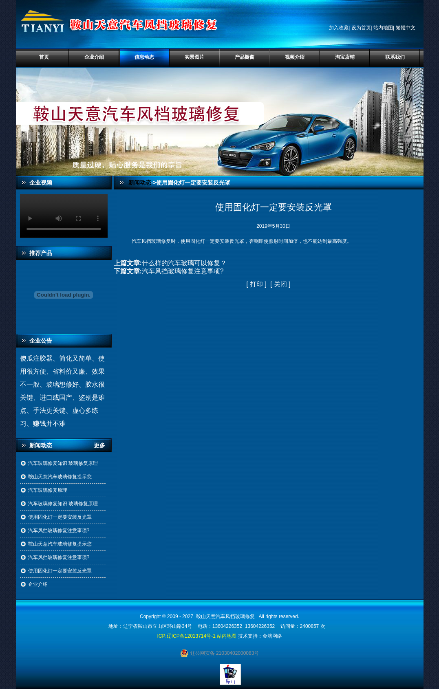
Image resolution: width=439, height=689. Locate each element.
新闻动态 (139, 182)
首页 (44, 57)
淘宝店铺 (345, 57)
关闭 (280, 284)
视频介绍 (294, 57)
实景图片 (194, 57)
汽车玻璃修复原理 (47, 490)
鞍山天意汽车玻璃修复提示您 (60, 477)
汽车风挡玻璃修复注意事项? (59, 530)
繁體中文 (405, 28)
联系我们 (395, 57)
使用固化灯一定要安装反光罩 (60, 517)
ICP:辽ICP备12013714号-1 (186, 636)
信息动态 (144, 57)
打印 (256, 284)
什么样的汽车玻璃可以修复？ (184, 263)
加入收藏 (339, 28)
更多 (103, 445)
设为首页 (361, 28)
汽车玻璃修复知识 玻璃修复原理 (63, 463)
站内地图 (383, 28)
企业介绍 (94, 57)
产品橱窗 (244, 57)
